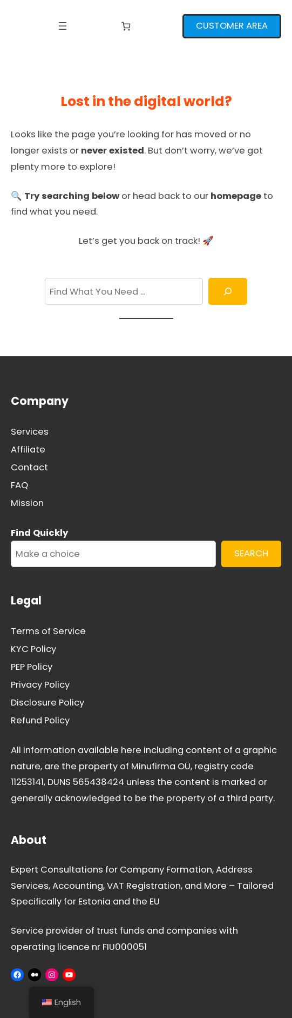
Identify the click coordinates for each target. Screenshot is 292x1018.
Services (30, 431)
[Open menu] (62, 25)
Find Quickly (39, 533)
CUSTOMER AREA (232, 25)
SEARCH (251, 553)
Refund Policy (40, 720)
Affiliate (28, 449)
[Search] (227, 291)
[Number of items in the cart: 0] (126, 26)
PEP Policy (31, 667)
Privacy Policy (40, 684)
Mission (27, 503)
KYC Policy (33, 649)
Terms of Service (48, 631)
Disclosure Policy (47, 702)
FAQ (19, 485)
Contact (29, 467)
